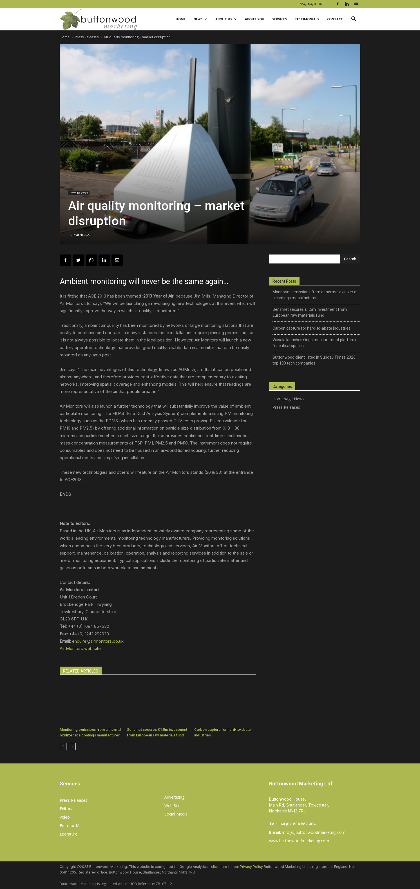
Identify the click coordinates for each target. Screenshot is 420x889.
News (200, 19)
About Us (226, 19)
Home (181, 19)
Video (65, 817)
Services (279, 19)
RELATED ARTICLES (80, 671)
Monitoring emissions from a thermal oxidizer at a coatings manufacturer (315, 295)
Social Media (175, 814)
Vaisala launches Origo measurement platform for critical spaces (314, 343)
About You (254, 19)
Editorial (67, 808)
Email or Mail (71, 825)
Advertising (174, 797)
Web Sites (173, 805)
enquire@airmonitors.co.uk (98, 641)
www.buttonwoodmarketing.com (299, 840)
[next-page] (72, 746)
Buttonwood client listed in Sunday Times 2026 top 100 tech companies (314, 360)
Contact (335, 19)
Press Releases (87, 37)
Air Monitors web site (80, 648)
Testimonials (307, 19)
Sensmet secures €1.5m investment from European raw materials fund (309, 312)
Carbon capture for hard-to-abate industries (311, 328)
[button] (353, 19)
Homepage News (288, 398)
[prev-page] (63, 746)
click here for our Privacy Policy (237, 867)
